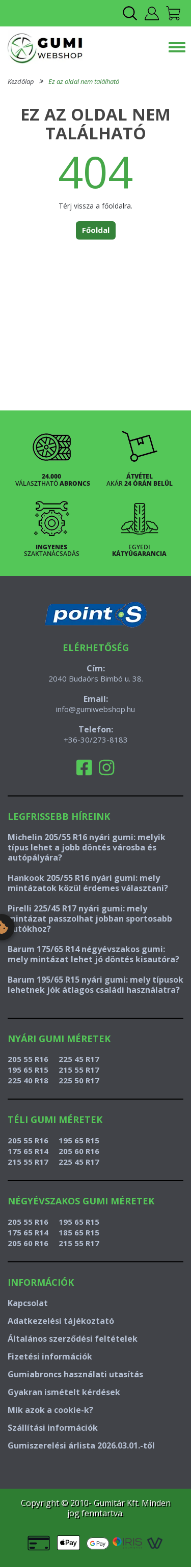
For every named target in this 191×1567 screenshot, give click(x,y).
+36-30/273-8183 (96, 739)
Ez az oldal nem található (83, 81)
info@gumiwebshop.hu (95, 709)
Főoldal (96, 230)
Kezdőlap (21, 81)
